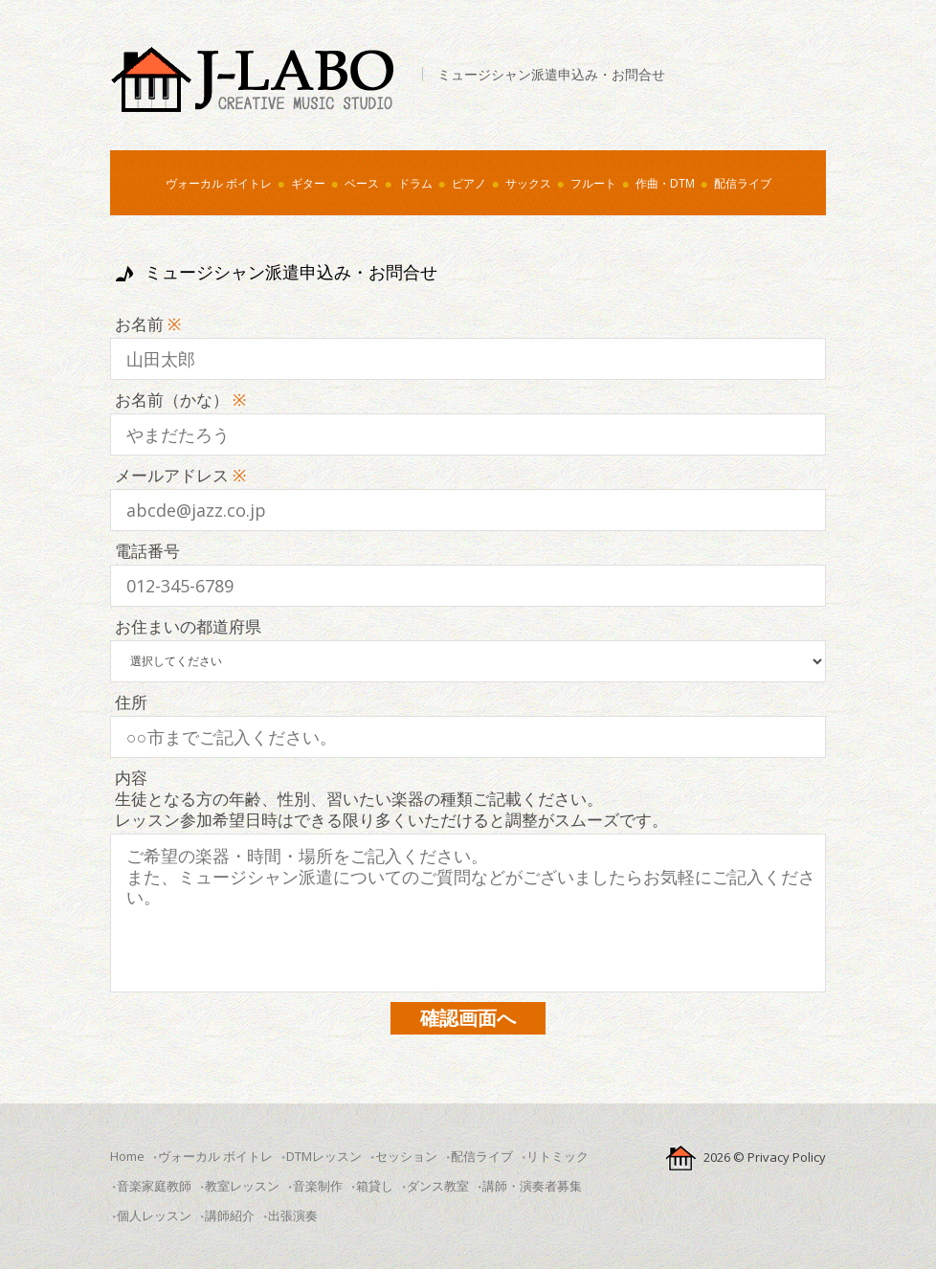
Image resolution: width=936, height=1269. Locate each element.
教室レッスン (242, 1185)
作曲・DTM (665, 183)
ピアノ (469, 183)
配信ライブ (742, 183)
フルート (593, 183)
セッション (406, 1156)
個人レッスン (154, 1215)
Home (127, 1156)
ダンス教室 (438, 1185)
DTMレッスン (324, 1156)
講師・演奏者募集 (532, 1185)
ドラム (415, 183)
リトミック (557, 1156)
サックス (528, 183)
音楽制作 (318, 1185)
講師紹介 (230, 1215)
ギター (308, 183)
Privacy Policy (786, 1157)
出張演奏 (293, 1215)
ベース (362, 183)
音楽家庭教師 (154, 1185)
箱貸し (374, 1185)
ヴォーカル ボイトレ (219, 183)
